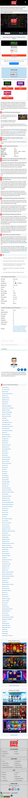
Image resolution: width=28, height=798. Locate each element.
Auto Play (20, 326)
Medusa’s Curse (6, 533)
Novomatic (17, 751)
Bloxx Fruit (5, 402)
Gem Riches (6, 475)
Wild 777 (5, 619)
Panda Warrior (6, 551)
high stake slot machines (20, 133)
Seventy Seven (6, 586)
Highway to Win (6, 498)
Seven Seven (6, 584)
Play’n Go (4, 753)
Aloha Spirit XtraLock (8, 391)
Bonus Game (15, 327)
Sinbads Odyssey (7, 588)
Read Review (14, 57)
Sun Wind (5, 601)
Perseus (5, 555)
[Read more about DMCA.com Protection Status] (5, 795)
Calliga (4, 416)
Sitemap (3, 774)
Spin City (5, 590)
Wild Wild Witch (6, 625)
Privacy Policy (4, 778)
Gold (14, 328)
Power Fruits (6, 560)
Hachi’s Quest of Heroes (8, 490)
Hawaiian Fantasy (7, 494)
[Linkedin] (25, 369)
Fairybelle (5, 453)
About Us (4, 770)
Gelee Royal (6, 473)
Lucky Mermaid (6, 525)
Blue (26, 326)
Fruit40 (5, 467)
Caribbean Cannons (7, 420)
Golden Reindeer (7, 486)
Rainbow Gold (6, 564)
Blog (16, 772)
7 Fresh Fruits (6, 387)
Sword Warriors (6, 609)
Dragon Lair (5, 437)
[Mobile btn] (25, 2)
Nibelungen (5, 547)
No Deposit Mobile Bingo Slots (7, 765)
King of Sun (5, 506)
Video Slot (19, 331)
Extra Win (5, 449)
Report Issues (17, 774)
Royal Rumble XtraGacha (8, 574)
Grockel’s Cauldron (7, 488)
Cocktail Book (6, 426)
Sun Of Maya (6, 599)
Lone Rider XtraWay (7, 517)
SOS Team (4, 772)
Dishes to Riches (7, 434)
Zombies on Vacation (8, 633)
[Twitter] (22, 369)
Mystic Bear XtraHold (8, 545)
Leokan (5, 514)
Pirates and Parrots (7, 558)
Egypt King (5, 439)
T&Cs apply (15, 52)
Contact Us (17, 770)
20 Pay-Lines (15, 326)
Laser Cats (5, 510)
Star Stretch (6, 594)
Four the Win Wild (7, 461)
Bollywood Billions (7, 404)
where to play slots (13, 130)
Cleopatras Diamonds (8, 424)
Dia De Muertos (6, 432)
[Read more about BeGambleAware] (7, 791)
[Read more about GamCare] (2, 791)
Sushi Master (6, 605)
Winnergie (5, 631)
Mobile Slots (17, 761)
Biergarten (5, 400)
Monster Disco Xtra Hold (8, 541)
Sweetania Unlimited (7, 607)
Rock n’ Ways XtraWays (8, 570)
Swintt (14, 281)
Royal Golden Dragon (7, 572)
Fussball (5, 471)
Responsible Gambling (19, 776)
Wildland (5, 627)
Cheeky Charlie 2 (7, 422)
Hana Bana (5, 492)
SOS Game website (6, 373)
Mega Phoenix (6, 537)
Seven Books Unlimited (8, 582)
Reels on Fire (6, 566)
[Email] (18, 369)
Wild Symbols (24, 331)
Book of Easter (6, 408)
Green (16, 328)
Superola (5, 603)
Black (24, 326)
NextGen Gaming (5, 751)
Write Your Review (14, 63)
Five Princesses (6, 455)
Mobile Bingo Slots (18, 763)
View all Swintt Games (14, 683)
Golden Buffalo (6, 480)
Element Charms (7, 443)
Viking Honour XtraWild (8, 615)
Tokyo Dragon (6, 613)
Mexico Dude (6, 539)
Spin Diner (5, 592)
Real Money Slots (5, 763)
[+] (16, 344)
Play (7, 88)
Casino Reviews (18, 759)
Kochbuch (5, 508)
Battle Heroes (6, 396)
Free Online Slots (5, 761)
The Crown (5, 611)
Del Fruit (5, 430)
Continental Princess (7, 428)
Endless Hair (6, 445)
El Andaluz (5, 441)
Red (22, 330)
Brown (19, 327)
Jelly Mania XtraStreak (8, 502)
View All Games (14, 733)
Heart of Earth (6, 496)
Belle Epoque (6, 398)
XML (5, 776)
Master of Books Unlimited (9, 529)
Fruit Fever (5, 465)
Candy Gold (5, 418)
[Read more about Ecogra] (14, 791)
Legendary (5, 512)
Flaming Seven (6, 457)
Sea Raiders (6, 580)
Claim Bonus (14, 55)
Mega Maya (6, 535)
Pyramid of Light (7, 562)
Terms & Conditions (18, 778)
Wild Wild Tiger (6, 623)
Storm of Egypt (6, 596)
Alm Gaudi (5, 389)
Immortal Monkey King (8, 500)
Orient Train (5, 549)
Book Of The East (7, 412)
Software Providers (18, 765)
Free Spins (23, 327)
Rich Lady (5, 568)
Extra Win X (5, 451)
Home (3, 759)
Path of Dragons (6, 553)
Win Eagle (5, 629)
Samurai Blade (6, 576)
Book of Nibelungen (7, 410)
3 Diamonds (6, 385)
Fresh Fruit (5, 463)
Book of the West (7, 414)
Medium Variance (21, 328)
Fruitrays (5, 469)
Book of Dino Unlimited (8, 406)
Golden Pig (5, 484)
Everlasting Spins (7, 447)
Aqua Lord (5, 393)
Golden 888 (5, 478)
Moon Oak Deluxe (7, 543)
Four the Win (6, 459)
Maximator (5, 531)
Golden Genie (6, 482)
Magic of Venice (6, 527)
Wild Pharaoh (6, 621)
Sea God (5, 578)
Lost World (5, 519)
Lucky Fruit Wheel (7, 521)
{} (14, 344)
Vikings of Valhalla (7, 617)
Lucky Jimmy (6, 523)
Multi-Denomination (17, 330)
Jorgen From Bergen (7, 504)
